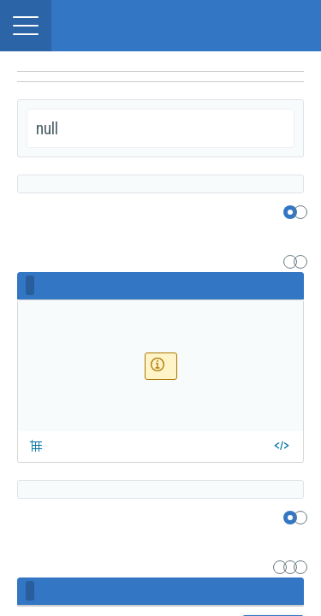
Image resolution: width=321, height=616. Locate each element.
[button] (25, 25)
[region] (160, 61)
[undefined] (160, 90)
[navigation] (160, 77)
